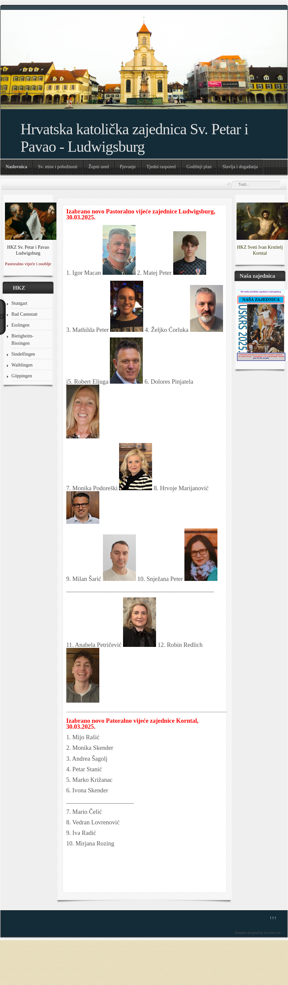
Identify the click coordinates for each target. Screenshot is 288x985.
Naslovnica (16, 166)
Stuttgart (19, 303)
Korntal (260, 253)
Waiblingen (22, 365)
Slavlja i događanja (240, 166)
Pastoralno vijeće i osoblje (28, 263)
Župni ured (98, 166)
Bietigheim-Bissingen (23, 340)
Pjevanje (128, 166)
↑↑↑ (273, 917)
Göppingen (22, 375)
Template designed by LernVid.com (258, 933)
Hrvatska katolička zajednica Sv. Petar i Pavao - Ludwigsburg (134, 138)
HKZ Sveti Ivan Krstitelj (260, 247)
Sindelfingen (23, 354)
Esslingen (20, 325)
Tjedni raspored (161, 166)
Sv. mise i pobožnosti (58, 166)
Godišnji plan (198, 166)
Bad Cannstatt (25, 314)
